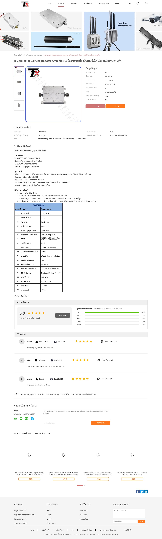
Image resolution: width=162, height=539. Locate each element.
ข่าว (72, 530)
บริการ (49, 519)
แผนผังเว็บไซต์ (87, 530)
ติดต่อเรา (118, 3)
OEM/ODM (83, 515)
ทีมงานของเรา (51, 523)
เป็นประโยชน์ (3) (106, 379)
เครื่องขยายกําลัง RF (20, 523)
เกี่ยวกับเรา (74, 3)
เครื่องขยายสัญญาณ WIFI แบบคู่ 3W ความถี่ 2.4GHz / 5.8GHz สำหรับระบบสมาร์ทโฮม (29, 473)
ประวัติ (49, 515)
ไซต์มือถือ (128, 530)
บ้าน (49, 3)
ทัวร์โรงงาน (88, 3)
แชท (129, 3)
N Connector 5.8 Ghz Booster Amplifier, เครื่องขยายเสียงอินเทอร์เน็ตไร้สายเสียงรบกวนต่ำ (71, 55)
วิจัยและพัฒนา (84, 519)
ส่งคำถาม (101, 423)
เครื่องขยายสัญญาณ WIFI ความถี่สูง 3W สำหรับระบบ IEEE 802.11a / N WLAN (132, 473)
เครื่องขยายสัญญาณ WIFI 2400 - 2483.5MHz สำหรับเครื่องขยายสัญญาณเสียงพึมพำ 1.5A (98, 473)
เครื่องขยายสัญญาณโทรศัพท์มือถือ (84, 394)
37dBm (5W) (45, 231)
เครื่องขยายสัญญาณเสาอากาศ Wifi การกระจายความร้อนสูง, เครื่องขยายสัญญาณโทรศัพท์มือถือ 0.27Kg (64, 474)
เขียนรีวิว (62, 315)
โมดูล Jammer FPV (20, 519)
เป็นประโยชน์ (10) (110, 342)
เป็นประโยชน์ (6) (107, 360)
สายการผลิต (83, 510)
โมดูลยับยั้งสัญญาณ (20, 510)
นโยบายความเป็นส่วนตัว (108, 530)
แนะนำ (49, 510)
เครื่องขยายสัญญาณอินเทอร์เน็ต (58, 394)
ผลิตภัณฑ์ (61, 3)
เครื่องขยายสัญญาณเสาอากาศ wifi (32, 394)
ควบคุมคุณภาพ (104, 3)
